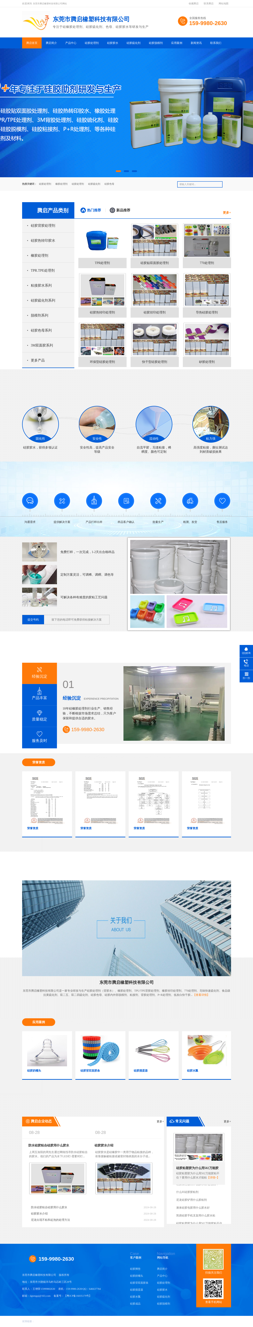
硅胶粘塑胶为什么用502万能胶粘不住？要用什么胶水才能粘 (197, 1168)
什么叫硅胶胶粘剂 (187, 1193)
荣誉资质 (38, 762)
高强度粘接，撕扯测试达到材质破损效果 (210, 429)
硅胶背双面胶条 (139, 1282)
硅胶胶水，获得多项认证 (40, 427)
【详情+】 (213, 1177)
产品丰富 (39, 692)
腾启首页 (31, 42)
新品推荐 (123, 210)
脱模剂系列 (39, 315)
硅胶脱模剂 (156, 42)
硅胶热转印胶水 (43, 240)
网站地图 (223, 3)
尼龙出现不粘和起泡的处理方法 (93, 1220)
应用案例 (176, 42)
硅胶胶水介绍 (104, 1145)
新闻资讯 (196, 42)
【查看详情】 (201, 994)
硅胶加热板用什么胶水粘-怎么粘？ (197, 1186)
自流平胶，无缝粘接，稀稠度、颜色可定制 (154, 429)
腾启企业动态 (97, 1121)
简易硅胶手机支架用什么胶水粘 (195, 1217)
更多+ (227, 212)
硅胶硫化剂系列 (43, 300)
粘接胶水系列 (41, 285)
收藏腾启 (193, 3)
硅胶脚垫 (135, 1268)
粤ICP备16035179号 (78, 1295)
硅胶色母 (109, 184)
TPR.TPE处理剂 (43, 270)
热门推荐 (94, 210)
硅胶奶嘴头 (136, 1275)
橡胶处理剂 (61, 184)
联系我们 (215, 42)
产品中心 (70, 42)
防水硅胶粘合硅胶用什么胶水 (48, 1145)
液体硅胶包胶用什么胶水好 (193, 1209)
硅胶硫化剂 (134, 42)
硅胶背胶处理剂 (43, 225)
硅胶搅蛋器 (136, 1289)
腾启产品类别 (52, 210)
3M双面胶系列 (42, 345)
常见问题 (203, 1121)
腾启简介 (51, 42)
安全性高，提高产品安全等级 (97, 429)
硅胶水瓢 (135, 1296)
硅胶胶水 (112, 42)
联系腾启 (208, 3)
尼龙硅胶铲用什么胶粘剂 (191, 1201)
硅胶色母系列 (41, 330)
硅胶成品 (135, 1303)
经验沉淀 (39, 671)
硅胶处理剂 (92, 42)
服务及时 (39, 735)
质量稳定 (39, 713)
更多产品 (38, 360)
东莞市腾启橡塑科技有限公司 (126, 982)
